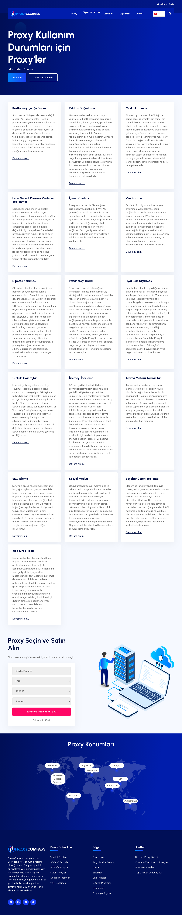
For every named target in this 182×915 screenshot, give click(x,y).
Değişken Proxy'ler (60, 876)
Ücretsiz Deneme (43, 77)
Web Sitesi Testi (23, 549)
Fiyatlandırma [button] (92, 13)
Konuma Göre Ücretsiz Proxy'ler (151, 861)
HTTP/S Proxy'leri (59, 866)
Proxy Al (17, 77)
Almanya (92, 769)
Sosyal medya (78, 477)
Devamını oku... (20, 157)
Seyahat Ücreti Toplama (142, 477)
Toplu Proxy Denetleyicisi (148, 871)
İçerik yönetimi (79, 197)
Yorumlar (97, 871)
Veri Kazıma (134, 197)
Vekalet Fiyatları (58, 856)
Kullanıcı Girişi (165, 4)
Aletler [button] (140, 13)
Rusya (116, 764)
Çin (120, 777)
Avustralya (130, 799)
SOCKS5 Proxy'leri (59, 861)
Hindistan (112, 784)
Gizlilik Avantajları (25, 377)
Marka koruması (137, 107)
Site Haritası (99, 876)
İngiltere (86, 764)
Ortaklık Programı (102, 881)
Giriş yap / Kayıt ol (102, 892)
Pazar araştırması (81, 280)
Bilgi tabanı (98, 856)
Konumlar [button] (109, 13)
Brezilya (73, 794)
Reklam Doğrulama (82, 107)
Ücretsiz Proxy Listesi (146, 856)
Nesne (96, 866)
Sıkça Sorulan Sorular (103, 861)
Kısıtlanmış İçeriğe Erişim (29, 107)
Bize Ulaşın (98, 887)
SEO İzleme (20, 477)
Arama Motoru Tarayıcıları (144, 377)
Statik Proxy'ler (58, 871)
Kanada (52, 764)
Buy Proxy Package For (41, 710)
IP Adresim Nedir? (144, 866)
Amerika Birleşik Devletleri (58, 778)
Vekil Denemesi (58, 881)
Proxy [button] (76, 13)
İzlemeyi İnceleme (81, 377)
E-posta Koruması (24, 280)
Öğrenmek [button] (126, 13)
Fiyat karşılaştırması (139, 280)
